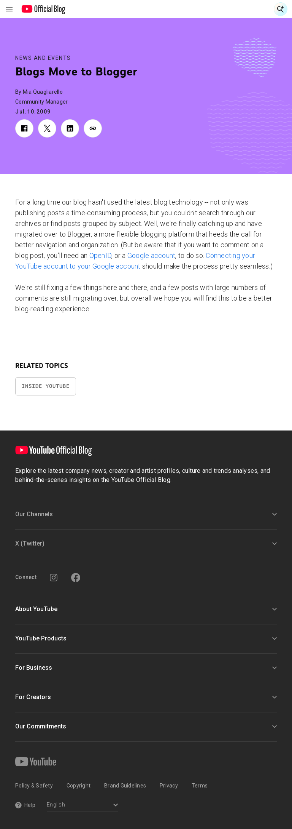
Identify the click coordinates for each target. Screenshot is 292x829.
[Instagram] (53, 577)
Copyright (78, 786)
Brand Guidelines (125, 786)
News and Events (43, 58)
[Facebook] (75, 577)
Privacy (169, 786)
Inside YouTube (46, 386)
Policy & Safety (34, 786)
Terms (200, 786)
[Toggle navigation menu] (9, 9)
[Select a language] (82, 805)
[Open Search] (280, 9)
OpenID (100, 255)
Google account (151, 255)
